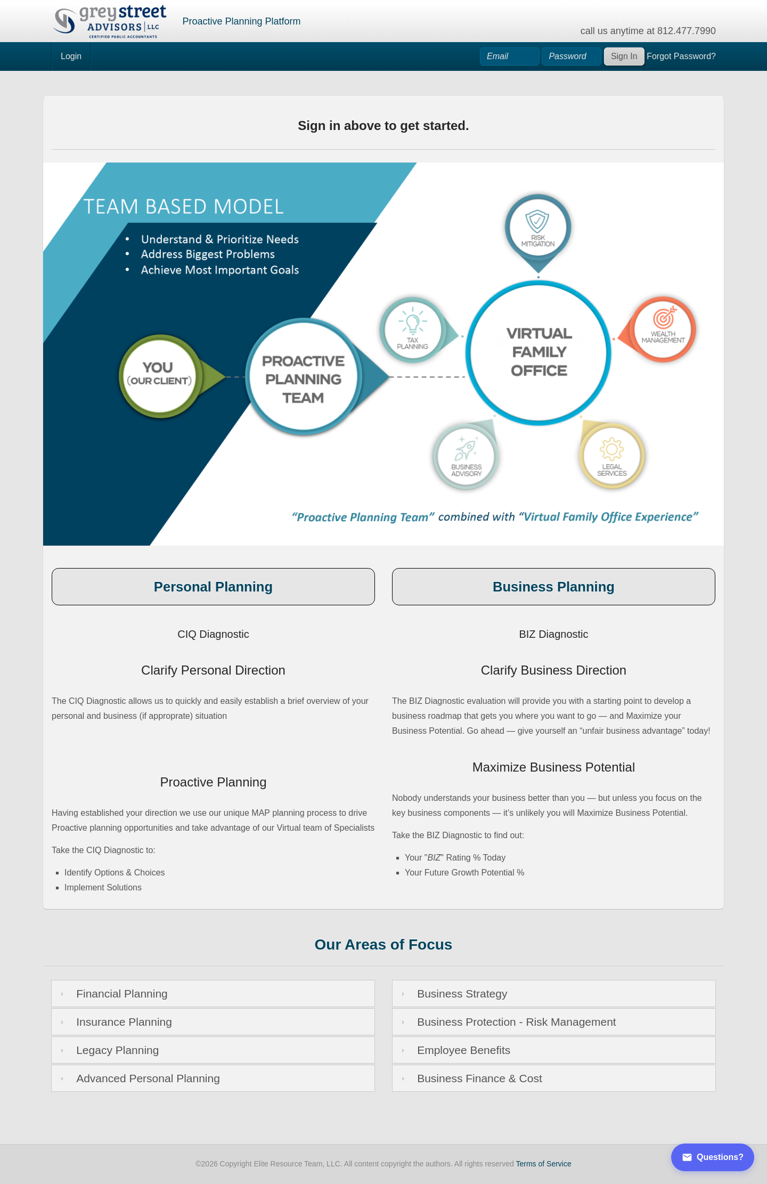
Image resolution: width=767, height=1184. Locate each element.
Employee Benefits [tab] (454, 1050)
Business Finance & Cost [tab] (470, 1078)
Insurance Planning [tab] (115, 1022)
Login (71, 56)
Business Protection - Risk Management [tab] (507, 1022)
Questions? (713, 1157)
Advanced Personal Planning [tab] (139, 1078)
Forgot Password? (681, 56)
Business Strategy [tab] (453, 993)
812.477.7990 (686, 31)
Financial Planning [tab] (113, 993)
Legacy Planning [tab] (108, 1050)
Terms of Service (544, 1163)
